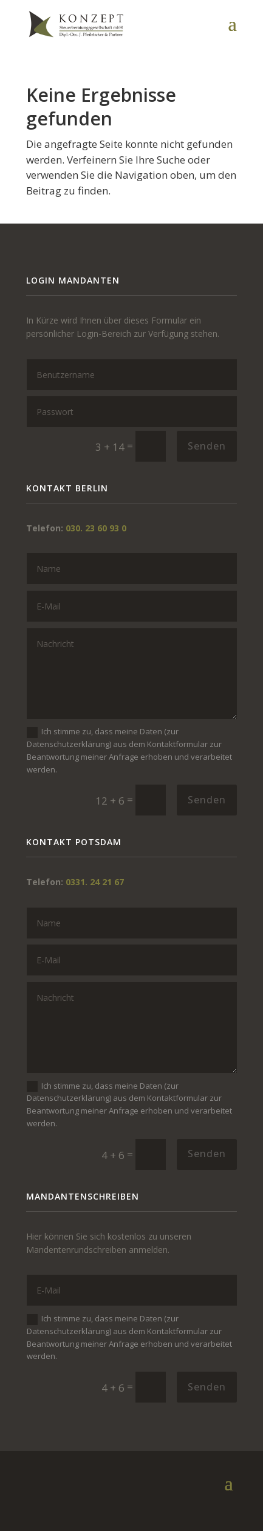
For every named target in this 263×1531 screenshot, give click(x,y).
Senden (207, 446)
